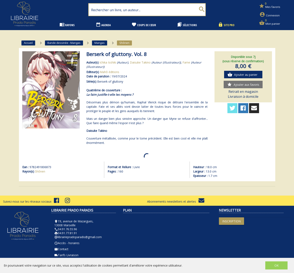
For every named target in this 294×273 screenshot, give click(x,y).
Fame (186, 62)
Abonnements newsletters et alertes (175, 201)
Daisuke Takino (140, 62)
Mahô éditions (109, 72)
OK (276, 265)
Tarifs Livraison (66, 255)
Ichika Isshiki (107, 62)
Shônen (40, 171)
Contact (61, 249)
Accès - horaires (66, 243)
